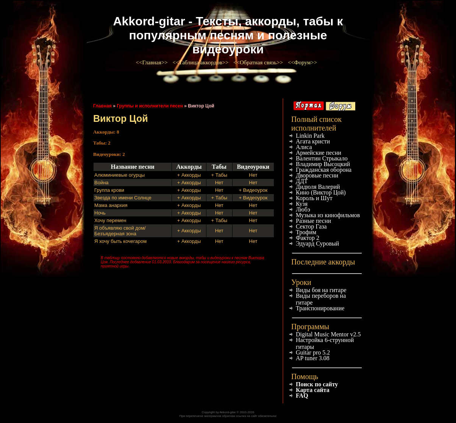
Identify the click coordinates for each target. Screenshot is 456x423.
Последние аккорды (323, 262)
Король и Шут (314, 198)
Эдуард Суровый (317, 243)
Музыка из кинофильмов (328, 215)
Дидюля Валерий (318, 187)
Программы (310, 326)
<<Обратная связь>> (258, 62)
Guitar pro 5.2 (313, 352)
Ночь (100, 213)
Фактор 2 (307, 238)
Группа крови (109, 190)
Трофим (306, 232)
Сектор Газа (311, 226)
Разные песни (313, 221)
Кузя (302, 204)
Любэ (303, 209)
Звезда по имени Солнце (122, 198)
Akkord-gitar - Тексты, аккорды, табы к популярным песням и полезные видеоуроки (228, 35)
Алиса (304, 147)
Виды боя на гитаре (321, 290)
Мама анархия (111, 205)
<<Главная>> (152, 62)
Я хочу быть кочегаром (120, 241)
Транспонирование (320, 308)
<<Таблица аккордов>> (201, 62)
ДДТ (302, 181)
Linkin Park (310, 135)
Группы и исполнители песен (150, 106)
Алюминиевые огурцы (119, 175)
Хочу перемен (110, 220)
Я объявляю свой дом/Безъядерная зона (120, 230)
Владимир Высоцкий (323, 164)
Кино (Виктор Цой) (321, 192)
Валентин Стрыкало (322, 158)
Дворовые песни (317, 175)
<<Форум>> (303, 62)
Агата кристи (313, 141)
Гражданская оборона (323, 169)
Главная (102, 106)
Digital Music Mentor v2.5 (328, 334)
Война (101, 182)
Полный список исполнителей (316, 123)
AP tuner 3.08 (313, 358)
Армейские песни (318, 152)
